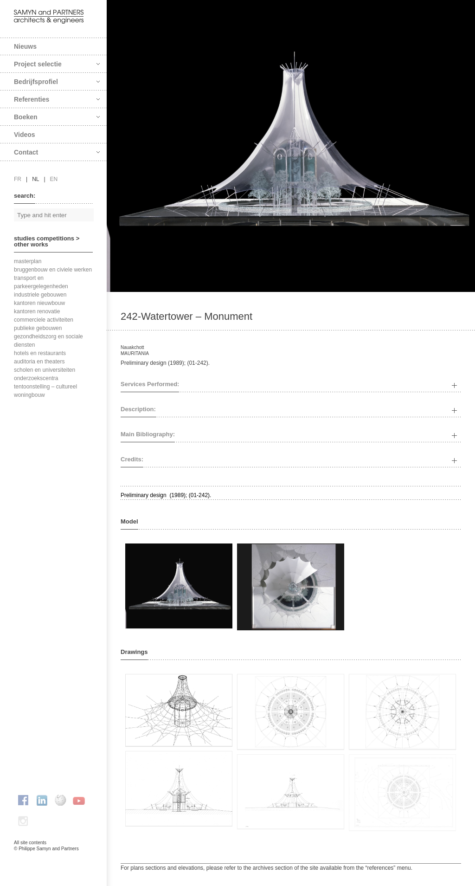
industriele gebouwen (40, 294)
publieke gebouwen (38, 328)
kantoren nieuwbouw (39, 303)
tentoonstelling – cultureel (45, 386)
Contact (57, 152)
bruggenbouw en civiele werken (53, 269)
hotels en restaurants (40, 353)
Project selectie (57, 64)
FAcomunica (54, 858)
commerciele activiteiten (43, 320)
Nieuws (25, 46)
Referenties (57, 99)
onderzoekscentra (36, 378)
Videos (24, 134)
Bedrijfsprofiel (57, 82)
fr (17, 179)
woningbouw (29, 395)
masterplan (27, 261)
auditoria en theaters (39, 361)
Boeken (57, 117)
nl (35, 179)
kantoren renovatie (37, 311)
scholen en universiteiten (44, 370)
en (54, 179)
